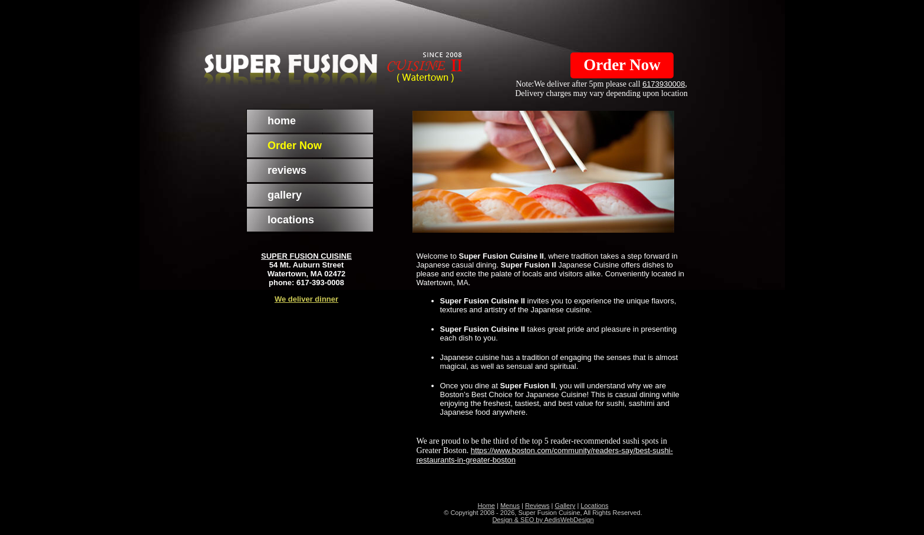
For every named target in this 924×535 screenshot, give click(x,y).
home (282, 121)
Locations (594, 505)
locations (291, 220)
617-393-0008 (320, 282)
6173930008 (663, 84)
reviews (287, 170)
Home (486, 505)
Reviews (537, 505)
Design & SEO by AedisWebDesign (542, 519)
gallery (285, 195)
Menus (510, 505)
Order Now (622, 65)
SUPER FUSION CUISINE (306, 256)
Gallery (565, 505)
